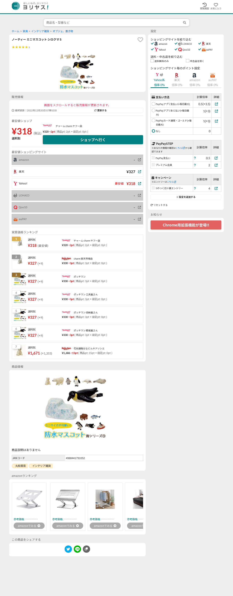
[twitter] (68, 550)
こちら (180, 148)
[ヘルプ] (195, 158)
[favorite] (140, 39)
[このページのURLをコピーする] (86, 549)
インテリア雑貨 (40, 31)
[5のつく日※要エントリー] (216, 188)
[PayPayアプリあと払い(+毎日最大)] (216, 111)
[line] (77, 550)
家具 (25, 31)
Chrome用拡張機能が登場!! (186, 225)
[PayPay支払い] (216, 158)
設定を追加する (186, 197)
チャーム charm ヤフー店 (69, 126)
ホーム (15, 31)
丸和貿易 (20, 465)
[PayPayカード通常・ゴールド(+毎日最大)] (216, 121)
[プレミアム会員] (216, 165)
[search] (185, 22)
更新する (100, 110)
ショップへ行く (93, 139)
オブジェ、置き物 (63, 31)
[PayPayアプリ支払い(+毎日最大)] (216, 103)
